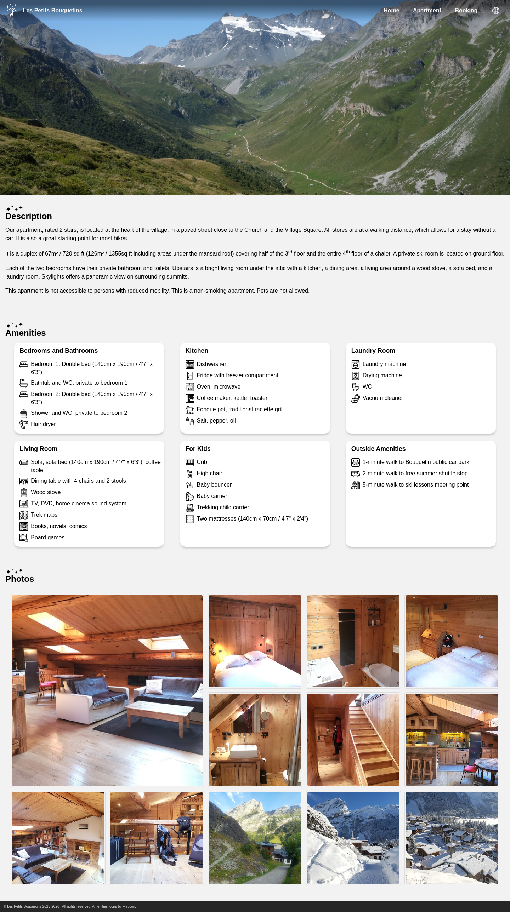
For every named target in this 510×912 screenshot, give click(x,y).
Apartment (427, 10)
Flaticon (129, 906)
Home (391, 10)
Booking (466, 10)
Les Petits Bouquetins (44, 11)
